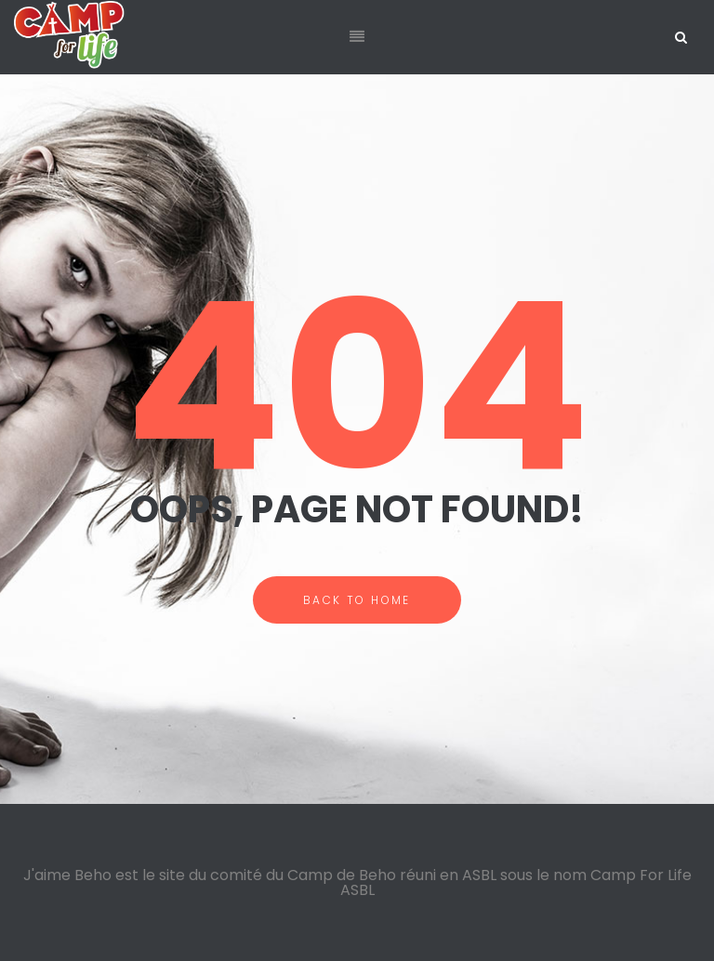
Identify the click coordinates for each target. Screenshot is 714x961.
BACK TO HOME (357, 600)
